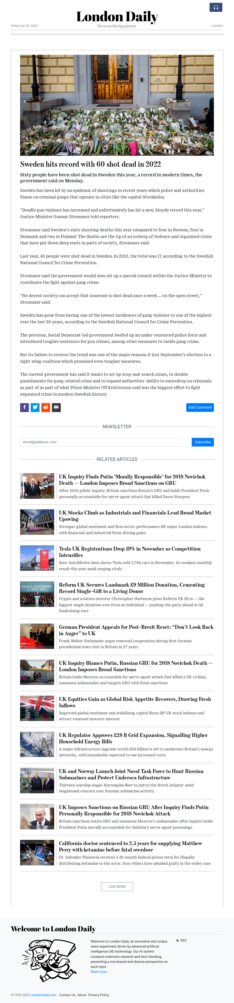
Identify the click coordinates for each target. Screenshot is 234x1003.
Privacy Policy (98, 995)
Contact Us (67, 995)
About (81, 995)
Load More (117, 886)
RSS (180, 940)
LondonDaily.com (43, 995)
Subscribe (203, 442)
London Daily (117, 16)
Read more (99, 972)
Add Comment (200, 407)
